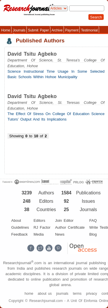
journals (62, 294)
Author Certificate (70, 227)
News (60, 234)
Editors (39, 220)
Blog (93, 234)
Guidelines (20, 227)
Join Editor (64, 220)
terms (77, 294)
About (16, 220)
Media (38, 234)
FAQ (93, 220)
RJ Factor (41, 227)
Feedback (19, 234)
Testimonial (89, 30)
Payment (71, 30)
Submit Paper (38, 30)
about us (45, 294)
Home (5, 30)
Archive (57, 30)
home (28, 294)
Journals (19, 30)
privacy (91, 294)
